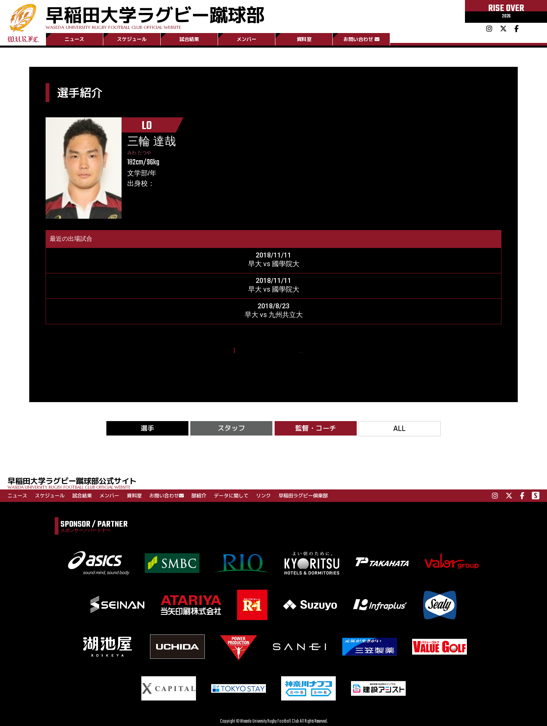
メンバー (246, 39)
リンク (263, 495)
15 (311, 351)
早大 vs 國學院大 (273, 264)
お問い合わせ (361, 39)
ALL (399, 428)
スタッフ (231, 428)
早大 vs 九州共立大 (274, 315)
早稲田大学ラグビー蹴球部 (155, 16)
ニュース (74, 39)
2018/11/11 (273, 255)
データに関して (231, 495)
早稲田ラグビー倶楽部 (303, 495)
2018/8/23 (273, 306)
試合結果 (189, 39)
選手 (147, 428)
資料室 (304, 39)
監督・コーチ (315, 428)
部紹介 (198, 495)
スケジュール (132, 39)
